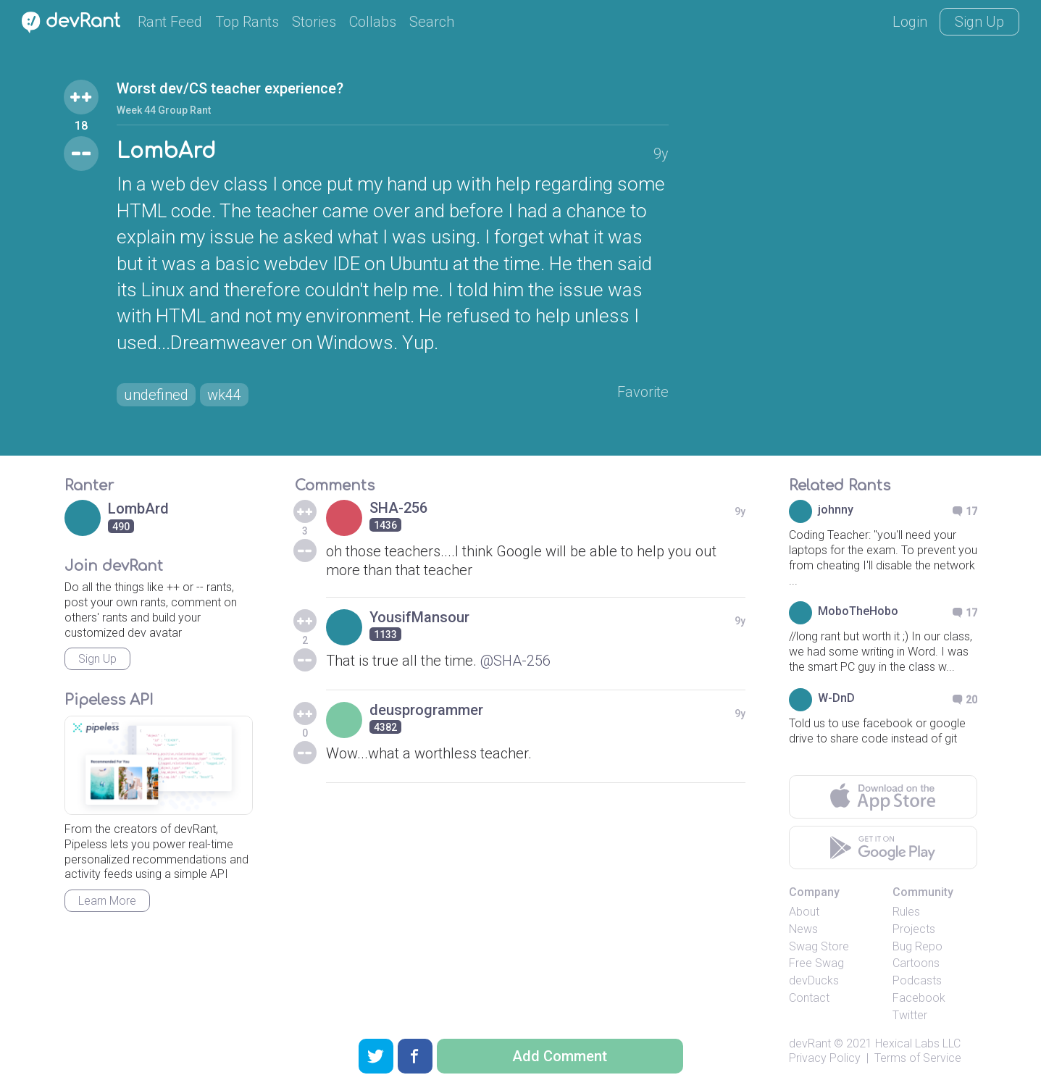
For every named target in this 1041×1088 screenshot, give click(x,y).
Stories (314, 21)
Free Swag (816, 963)
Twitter (909, 1015)
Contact (809, 998)
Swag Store (819, 946)
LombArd (166, 151)
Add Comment (559, 1056)
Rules (906, 911)
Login (909, 21)
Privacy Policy (825, 1058)
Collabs (372, 21)
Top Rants (247, 21)
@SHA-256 (515, 660)
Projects (913, 929)
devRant (810, 1043)
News (803, 929)
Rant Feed (170, 21)
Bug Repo (917, 946)
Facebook (918, 998)
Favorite (643, 392)
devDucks (814, 980)
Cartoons (916, 963)
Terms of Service (917, 1058)
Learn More (107, 901)
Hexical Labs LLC (918, 1043)
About (804, 911)
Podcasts (917, 980)
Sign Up (979, 21)
